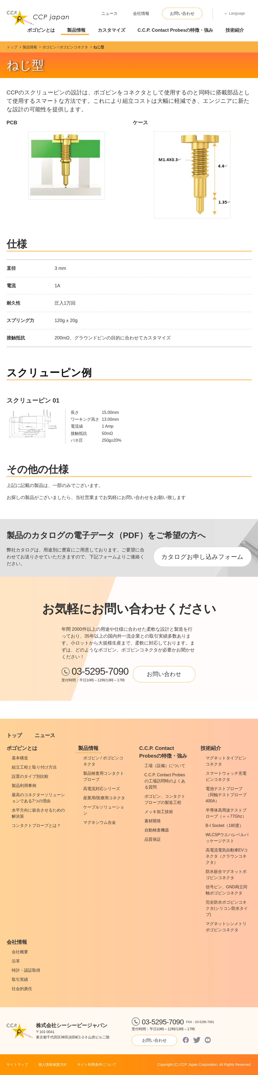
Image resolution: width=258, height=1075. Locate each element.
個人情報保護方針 (52, 1064)
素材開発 (152, 821)
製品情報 (76, 30)
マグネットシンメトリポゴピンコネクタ (226, 927)
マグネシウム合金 (99, 822)
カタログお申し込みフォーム (202, 556)
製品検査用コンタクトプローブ (103, 776)
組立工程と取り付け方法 (34, 767)
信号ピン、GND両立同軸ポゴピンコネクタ (227, 890)
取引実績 (20, 979)
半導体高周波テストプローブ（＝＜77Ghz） (226, 813)
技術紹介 (235, 30)
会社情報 (141, 13)
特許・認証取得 (26, 970)
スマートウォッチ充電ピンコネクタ (226, 776)
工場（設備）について (164, 765)
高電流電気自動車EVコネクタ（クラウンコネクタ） (227, 856)
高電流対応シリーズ (101, 788)
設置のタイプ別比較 (30, 776)
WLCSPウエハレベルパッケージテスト (227, 838)
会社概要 (20, 952)
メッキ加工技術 (158, 812)
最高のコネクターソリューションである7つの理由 (38, 798)
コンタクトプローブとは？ (36, 825)
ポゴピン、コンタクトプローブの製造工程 (164, 799)
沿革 (16, 961)
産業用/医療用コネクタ (104, 798)
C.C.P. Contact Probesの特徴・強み (175, 30)
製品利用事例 (24, 785)
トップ (14, 735)
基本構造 (20, 758)
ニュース (109, 13)
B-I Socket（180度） (225, 825)
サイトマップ (17, 1064)
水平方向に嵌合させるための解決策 (38, 813)
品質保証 (152, 839)
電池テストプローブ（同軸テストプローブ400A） (226, 794)
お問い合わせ (182, 13)
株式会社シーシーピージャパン (71, 1025)
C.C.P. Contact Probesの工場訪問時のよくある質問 (164, 781)
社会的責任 (22, 989)
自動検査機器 (156, 830)
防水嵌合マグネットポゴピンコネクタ (226, 874)
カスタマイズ (111, 30)
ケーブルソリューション (103, 810)
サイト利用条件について (96, 1064)
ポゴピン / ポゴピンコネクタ (103, 761)
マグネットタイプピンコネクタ (226, 761)
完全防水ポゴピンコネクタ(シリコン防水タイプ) (227, 908)
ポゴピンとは (41, 30)
